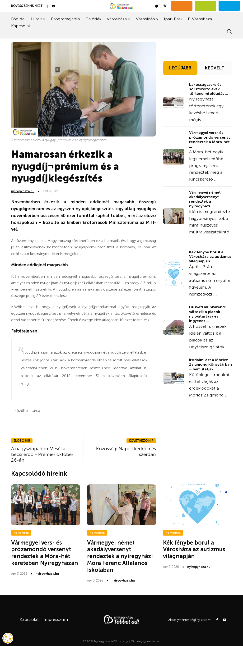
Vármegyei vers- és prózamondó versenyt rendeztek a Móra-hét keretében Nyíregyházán (44, 552)
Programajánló (65, 19)
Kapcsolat (20, 25)
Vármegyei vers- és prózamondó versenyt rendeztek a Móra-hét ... (209, 139)
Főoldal (18, 19)
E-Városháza (200, 19)
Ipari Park (173, 19)
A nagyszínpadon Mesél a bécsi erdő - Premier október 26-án (42, 454)
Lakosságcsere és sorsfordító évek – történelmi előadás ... (208, 89)
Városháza (117, 19)
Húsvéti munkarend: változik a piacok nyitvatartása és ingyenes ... (207, 314)
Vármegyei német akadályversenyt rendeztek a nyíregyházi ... (205, 199)
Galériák (93, 19)
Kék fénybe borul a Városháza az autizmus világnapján (210, 256)
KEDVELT (214, 68)
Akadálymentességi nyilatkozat (189, 620)
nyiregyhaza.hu (22, 191)
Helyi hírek (21, 532)
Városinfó (145, 19)
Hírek (36, 19)
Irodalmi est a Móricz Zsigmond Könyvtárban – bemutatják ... (210, 364)
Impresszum (56, 619)
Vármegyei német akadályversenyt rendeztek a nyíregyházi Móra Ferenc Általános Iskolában (120, 556)
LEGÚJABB (180, 68)
